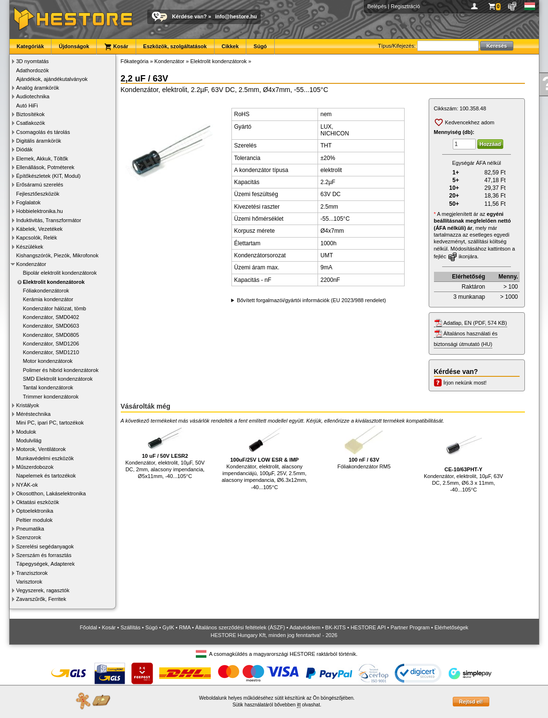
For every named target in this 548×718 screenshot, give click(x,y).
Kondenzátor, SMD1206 (51, 343)
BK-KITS (335, 627)
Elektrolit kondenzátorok (54, 282)
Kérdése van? (189, 16)
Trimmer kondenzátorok (51, 396)
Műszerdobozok (35, 467)
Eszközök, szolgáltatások (175, 46)
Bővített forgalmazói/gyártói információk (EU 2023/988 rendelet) (311, 300)
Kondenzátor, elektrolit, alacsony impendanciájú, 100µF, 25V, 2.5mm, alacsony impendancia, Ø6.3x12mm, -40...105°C (264, 457)
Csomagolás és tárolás (43, 132)
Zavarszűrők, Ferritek (41, 599)
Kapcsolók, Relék (36, 237)
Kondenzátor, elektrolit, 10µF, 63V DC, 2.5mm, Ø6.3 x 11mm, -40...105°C (463, 458)
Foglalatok (28, 202)
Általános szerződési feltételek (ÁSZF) (240, 627)
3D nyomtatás (32, 61)
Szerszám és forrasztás (44, 555)
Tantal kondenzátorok (48, 387)
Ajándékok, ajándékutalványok (52, 79)
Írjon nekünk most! (465, 383)
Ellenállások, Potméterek (45, 167)
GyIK (168, 627)
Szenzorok (28, 537)
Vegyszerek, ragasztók (43, 590)
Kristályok (27, 405)
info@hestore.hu (236, 16)
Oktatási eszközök (37, 502)
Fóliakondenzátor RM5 (364, 447)
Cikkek (230, 46)
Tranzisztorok (32, 573)
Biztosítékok (30, 114)
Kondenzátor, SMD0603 (51, 326)
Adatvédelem (305, 627)
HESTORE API (368, 627)
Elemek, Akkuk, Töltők (42, 158)
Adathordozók (32, 70)
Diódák (24, 149)
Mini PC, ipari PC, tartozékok (50, 422)
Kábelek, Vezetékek (39, 229)
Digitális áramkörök (39, 141)
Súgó (260, 46)
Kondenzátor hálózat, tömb (54, 308)
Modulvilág (29, 440)
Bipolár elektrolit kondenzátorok (60, 273)
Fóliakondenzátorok (46, 290)
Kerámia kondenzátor (48, 299)
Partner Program (410, 627)
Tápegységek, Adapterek (45, 564)
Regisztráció (405, 6)
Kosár (116, 47)
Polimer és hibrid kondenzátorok (61, 370)
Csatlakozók (30, 123)
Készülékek (29, 247)
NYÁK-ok (27, 485)
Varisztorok (29, 582)
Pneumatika (30, 529)
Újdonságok (74, 46)
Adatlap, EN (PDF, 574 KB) (475, 323)
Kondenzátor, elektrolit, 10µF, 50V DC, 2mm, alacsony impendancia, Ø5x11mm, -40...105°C (165, 452)
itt (299, 704)
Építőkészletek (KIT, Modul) (48, 176)
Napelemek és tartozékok (46, 476)
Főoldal (88, 627)
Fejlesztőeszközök (38, 194)
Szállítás (130, 627)
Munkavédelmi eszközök (45, 458)
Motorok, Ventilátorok (41, 449)
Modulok (26, 432)
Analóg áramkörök (37, 88)
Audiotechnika (33, 96)
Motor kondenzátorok (48, 361)
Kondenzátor (31, 264)
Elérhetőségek (451, 627)
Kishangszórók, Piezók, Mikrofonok (57, 255)
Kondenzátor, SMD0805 (51, 335)
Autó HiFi (27, 105)
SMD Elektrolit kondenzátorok (58, 379)
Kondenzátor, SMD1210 (51, 352)
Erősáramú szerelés (40, 184)
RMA (185, 627)
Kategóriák (30, 46)
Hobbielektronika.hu (39, 211)
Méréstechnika (33, 414)
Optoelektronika (34, 511)
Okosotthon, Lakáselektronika (51, 493)
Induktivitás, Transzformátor (48, 220)
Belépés (377, 6)
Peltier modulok (34, 520)
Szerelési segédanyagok (45, 546)
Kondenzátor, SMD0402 (51, 317)
